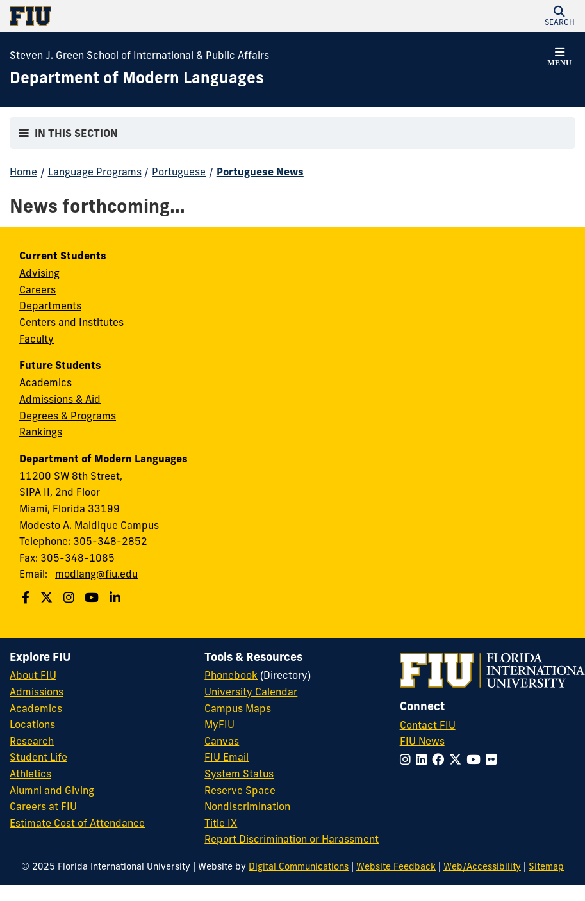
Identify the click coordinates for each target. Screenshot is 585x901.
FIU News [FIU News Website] (422, 741)
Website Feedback (396, 866)
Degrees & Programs (67, 415)
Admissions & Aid (60, 399)
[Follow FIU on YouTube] (476, 759)
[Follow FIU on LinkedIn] (424, 759)
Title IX (220, 822)
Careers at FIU (43, 806)
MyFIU (219, 724)
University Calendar (250, 691)
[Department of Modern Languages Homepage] (137, 78)
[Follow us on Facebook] (27, 597)
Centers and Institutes (71, 322)
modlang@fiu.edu (96, 573)
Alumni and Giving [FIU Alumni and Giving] (52, 790)
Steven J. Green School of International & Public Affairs (139, 55)
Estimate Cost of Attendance (77, 822)
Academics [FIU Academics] (36, 708)
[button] (559, 16)
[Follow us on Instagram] (70, 597)
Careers (37, 289)
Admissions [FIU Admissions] (36, 691)
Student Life (38, 757)
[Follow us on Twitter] (48, 597)
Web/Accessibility (482, 866)
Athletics (30, 773)
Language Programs (95, 171)
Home (23, 171)
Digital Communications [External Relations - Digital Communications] (299, 866)
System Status (239, 773)
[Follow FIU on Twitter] (457, 759)
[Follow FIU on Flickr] (494, 759)
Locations (32, 724)
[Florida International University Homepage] (151, 16)
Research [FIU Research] (32, 741)
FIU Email (226, 757)
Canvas (221, 741)
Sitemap (546, 866)
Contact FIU (428, 724)
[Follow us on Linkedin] (116, 597)
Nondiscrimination (247, 806)
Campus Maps (237, 708)
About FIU (33, 675)
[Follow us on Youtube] (93, 597)
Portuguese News (260, 171)
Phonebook (231, 675)
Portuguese (179, 171)
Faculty (36, 338)
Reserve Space (240, 790)
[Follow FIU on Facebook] (440, 759)
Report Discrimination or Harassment (291, 838)
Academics (45, 382)
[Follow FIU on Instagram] (408, 759)
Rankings (40, 431)
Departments (50, 305)
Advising (39, 272)
